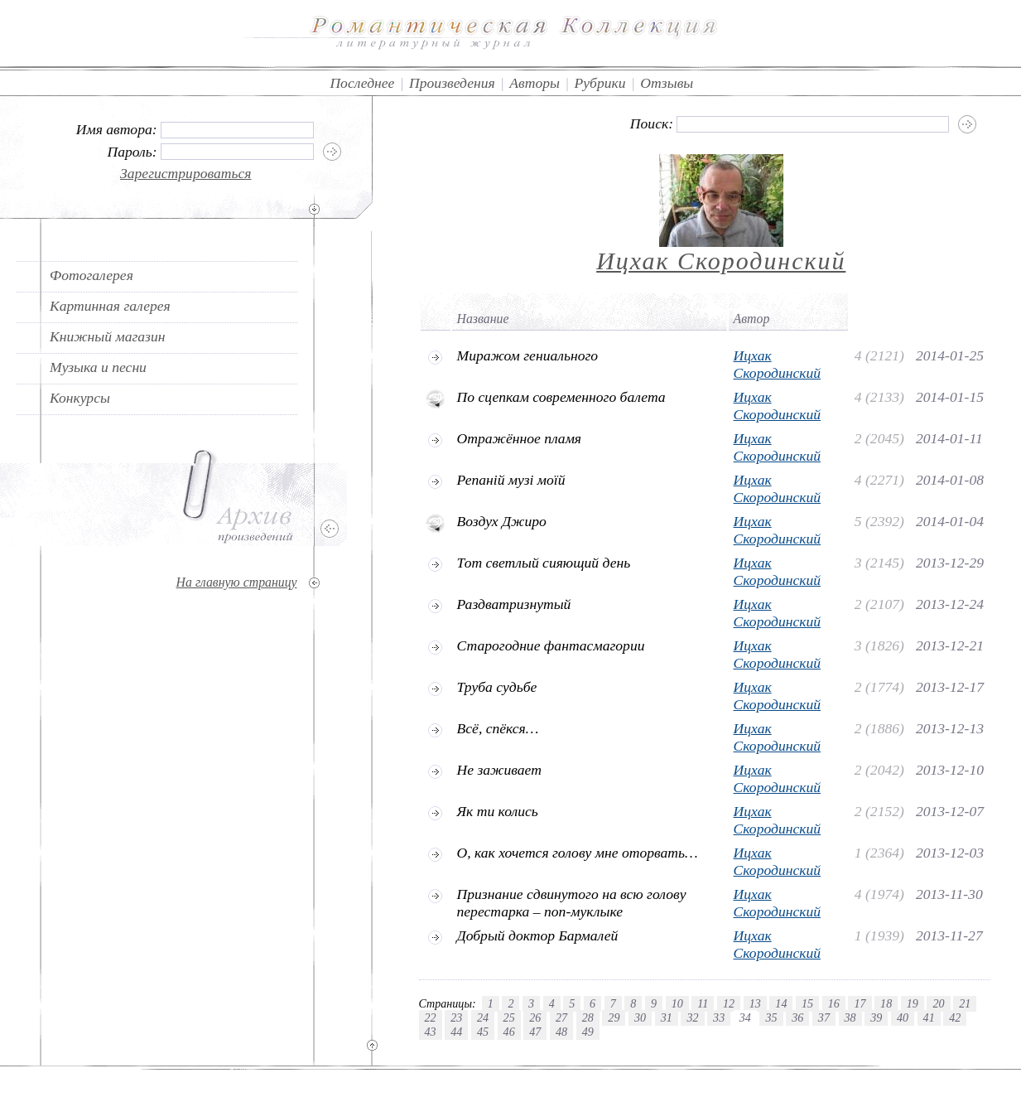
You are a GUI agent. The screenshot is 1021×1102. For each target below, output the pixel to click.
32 (692, 1017)
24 (482, 1017)
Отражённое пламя (519, 438)
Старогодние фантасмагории (551, 645)
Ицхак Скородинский (720, 260)
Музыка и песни (98, 367)
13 (755, 1003)
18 (886, 1003)
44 (456, 1031)
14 (780, 1003)
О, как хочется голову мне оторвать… (577, 852)
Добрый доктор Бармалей (538, 935)
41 (929, 1017)
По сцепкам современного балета (561, 397)
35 (771, 1017)
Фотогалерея (91, 275)
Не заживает (499, 769)
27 (561, 1017)
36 (797, 1017)
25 (509, 1017)
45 (482, 1031)
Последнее (362, 83)
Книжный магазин (108, 336)
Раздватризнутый (514, 604)
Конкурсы (80, 397)
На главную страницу (236, 582)
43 (430, 1031)
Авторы (534, 83)
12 (728, 1003)
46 (509, 1031)
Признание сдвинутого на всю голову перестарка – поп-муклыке (571, 903)
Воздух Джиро (502, 521)
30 (640, 1017)
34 (745, 1017)
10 (677, 1003)
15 (807, 1003)
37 (824, 1017)
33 (718, 1017)
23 (456, 1017)
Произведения (452, 83)
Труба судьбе (497, 687)
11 (702, 1003)
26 (535, 1017)
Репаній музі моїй (511, 479)
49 (588, 1031)
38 (850, 1017)
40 (902, 1017)
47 (535, 1031)
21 (964, 1003)
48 (561, 1031)
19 (912, 1003)
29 (613, 1017)
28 (588, 1017)
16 (833, 1003)
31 (666, 1017)
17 (859, 1003)
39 (876, 1017)
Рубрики (600, 83)
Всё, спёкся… (498, 728)
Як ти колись (497, 811)
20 (938, 1003)
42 (954, 1017)
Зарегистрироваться (186, 173)
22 (430, 1017)
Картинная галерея (110, 305)
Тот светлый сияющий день (544, 562)
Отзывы (666, 83)
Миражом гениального (528, 355)
